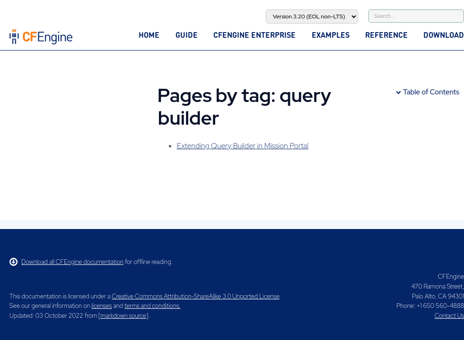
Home (149, 35)
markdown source (123, 316)
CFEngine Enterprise (254, 35)
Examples (331, 35)
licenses (101, 306)
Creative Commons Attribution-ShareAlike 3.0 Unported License (195, 296)
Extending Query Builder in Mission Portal (242, 146)
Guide (186, 35)
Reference (386, 35)
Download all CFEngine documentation (66, 262)
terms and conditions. (152, 306)
